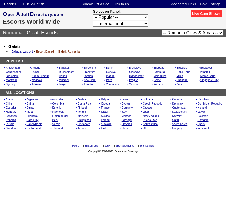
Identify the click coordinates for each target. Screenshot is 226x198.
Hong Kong (183, 71)
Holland (202, 107)
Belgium (106, 99)
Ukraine (126, 128)
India (30, 111)
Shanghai (182, 80)
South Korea (180, 124)
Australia (57, 99)
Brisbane (159, 67)
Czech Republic (152, 103)
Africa (9, 99)
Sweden (11, 128)
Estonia (56, 107)
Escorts (10, 4)
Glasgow (134, 71)
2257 (107, 145)
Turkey (81, 128)
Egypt (30, 107)
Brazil (125, 99)
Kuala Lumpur (40, 76)
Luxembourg (60, 115)
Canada (177, 99)
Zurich (180, 84)
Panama (11, 120)
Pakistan (202, 115)
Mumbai (64, 80)
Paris (109, 80)
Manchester (136, 76)
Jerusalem (12, 76)
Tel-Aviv (36, 84)
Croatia (105, 103)
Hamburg (159, 71)
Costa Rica (84, 103)
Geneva (111, 71)
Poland (105, 120)
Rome (157, 80)
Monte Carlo (207, 76)
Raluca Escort (21, 51)
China (30, 103)
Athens (35, 67)
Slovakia (106, 124)
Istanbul (205, 71)
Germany (127, 107)
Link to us (121, 4)
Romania (13, 32)
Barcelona (90, 67)
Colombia (58, 103)
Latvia (201, 111)
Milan (179, 76)
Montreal (11, 80)
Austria (81, 99)
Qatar (175, 120)
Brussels (181, 67)
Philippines (84, 120)
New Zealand (151, 115)
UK (145, 128)
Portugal (127, 120)
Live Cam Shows (206, 14)
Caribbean (203, 99)
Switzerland (34, 128)
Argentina (32, 99)
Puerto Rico (150, 120)
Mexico (105, 115)
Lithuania (32, 115)
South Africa (150, 124)
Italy (124, 111)
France (105, 107)
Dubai (35, 71)
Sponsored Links (182, 4)
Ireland (81, 111)
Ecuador (11, 107)
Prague (133, 80)
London (88, 76)
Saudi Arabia (34, 124)
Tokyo (62, 84)
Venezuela (203, 128)
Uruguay (177, 128)
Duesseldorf (66, 71)
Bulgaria (148, 99)
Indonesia (58, 111)
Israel (104, 111)
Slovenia (127, 124)
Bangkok (64, 67)
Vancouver (112, 84)
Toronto (88, 84)
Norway (177, 115)
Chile (9, 103)
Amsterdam (13, 67)
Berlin (109, 67)
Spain (201, 124)
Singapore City (209, 80)
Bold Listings (210, 4)
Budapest (206, 67)
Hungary (11, 111)
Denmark (178, 103)
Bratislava (135, 67)
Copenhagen (13, 71)
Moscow (37, 80)
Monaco (126, 115)
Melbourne (160, 76)
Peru (55, 120)
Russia (10, 124)
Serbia (56, 124)
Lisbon (63, 76)
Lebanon (11, 115)
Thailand (57, 128)
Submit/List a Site (95, 4)
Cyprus (126, 103)
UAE (104, 128)
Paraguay (33, 120)
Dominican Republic (209, 103)
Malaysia (82, 115)
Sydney (10, 84)
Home (75, 145)
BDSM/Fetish (33, 4)
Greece (147, 107)
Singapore (83, 124)
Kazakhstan (179, 111)
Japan (146, 111)
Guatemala (179, 107)
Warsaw (158, 84)
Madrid (110, 76)
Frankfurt (89, 71)
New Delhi (90, 80)
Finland (82, 107)
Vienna (133, 84)
